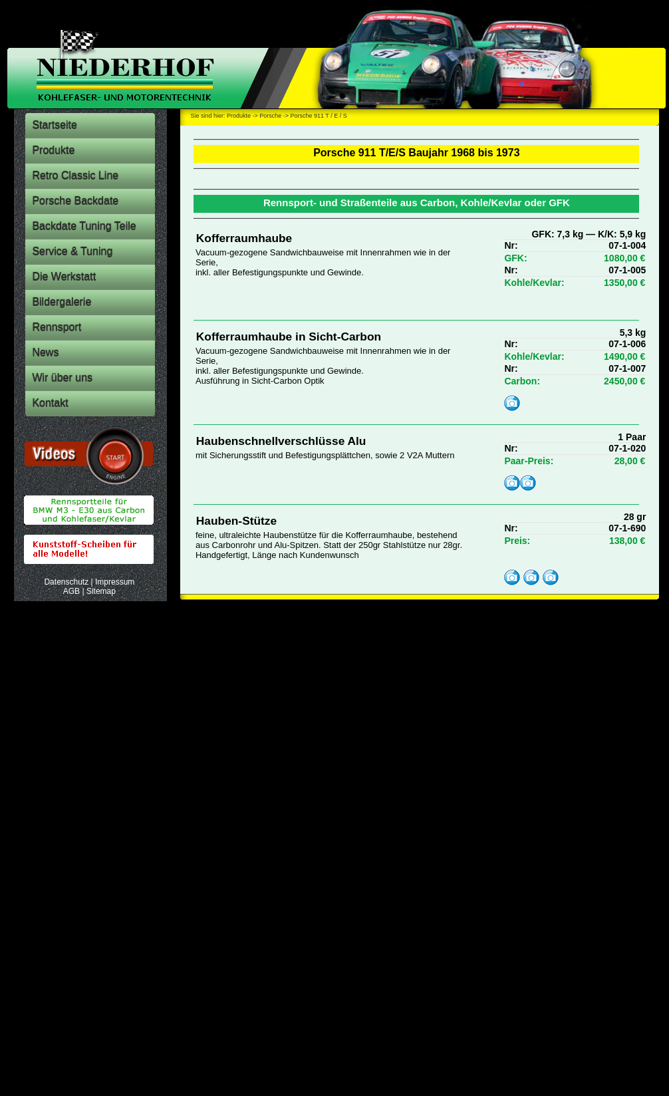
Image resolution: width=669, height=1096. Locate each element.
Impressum (114, 582)
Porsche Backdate (75, 201)
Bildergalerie (61, 302)
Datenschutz (66, 582)
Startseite (54, 125)
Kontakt (50, 403)
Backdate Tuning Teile (84, 226)
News (45, 352)
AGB (71, 591)
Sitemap (101, 591)
